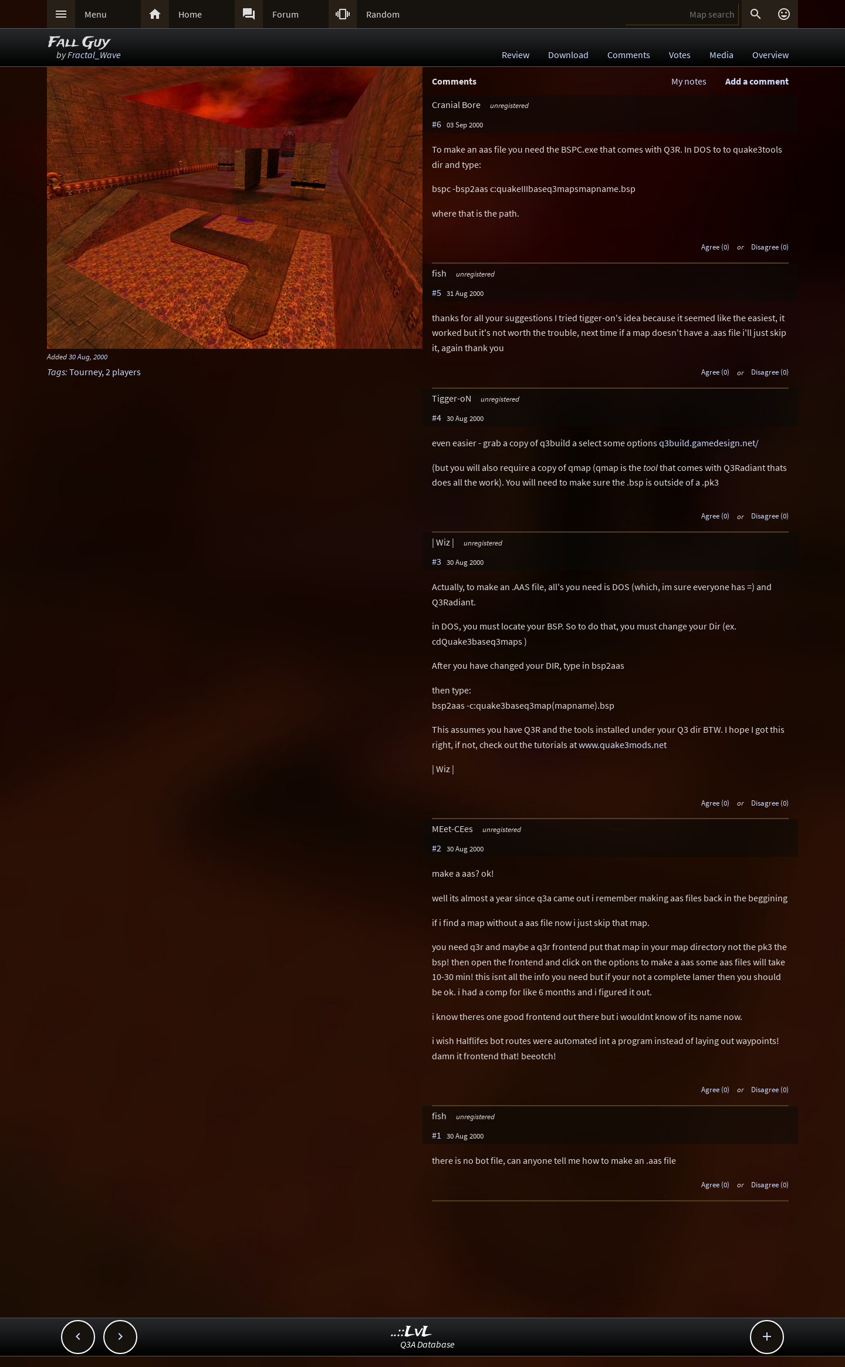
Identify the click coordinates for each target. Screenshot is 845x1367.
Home (190, 14)
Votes (680, 54)
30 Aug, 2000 (88, 356)
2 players (123, 372)
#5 (436, 292)
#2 (436, 848)
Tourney (85, 372)
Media (721, 54)
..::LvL (411, 1332)
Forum (285, 14)
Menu (95, 14)
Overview (770, 54)
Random (383, 14)
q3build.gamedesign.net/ (709, 443)
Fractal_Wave (94, 54)
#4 (436, 417)
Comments (628, 54)
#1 (436, 1135)
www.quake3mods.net (623, 744)
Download (568, 54)
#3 (436, 561)
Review (515, 54)
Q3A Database (427, 1344)
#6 (436, 124)
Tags (56, 372)
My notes (689, 81)
